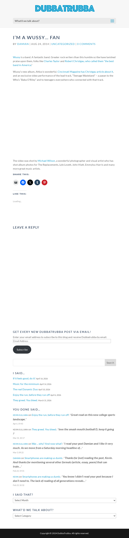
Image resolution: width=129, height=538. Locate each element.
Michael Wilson (46, 160)
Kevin (15, 477)
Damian (23, 43)
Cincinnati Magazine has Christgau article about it (85, 71)
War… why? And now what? (47, 443)
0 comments (86, 43)
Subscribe (22, 349)
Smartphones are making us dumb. (44, 457)
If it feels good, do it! (24, 378)
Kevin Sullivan (20, 415)
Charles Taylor (52, 61)
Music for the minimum (26, 383)
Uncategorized (63, 43)
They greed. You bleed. (25, 400)
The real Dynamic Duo (25, 389)
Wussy (16, 57)
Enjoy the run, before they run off (31, 394)
